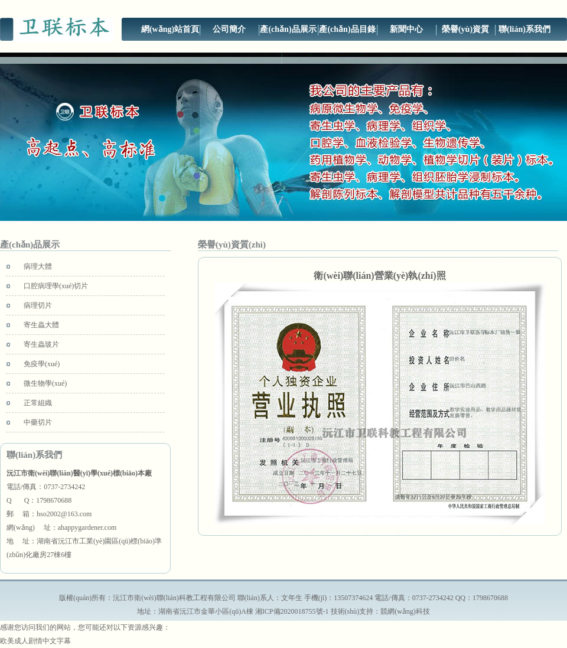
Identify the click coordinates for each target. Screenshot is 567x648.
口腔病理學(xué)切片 (56, 286)
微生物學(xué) (45, 383)
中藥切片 (38, 422)
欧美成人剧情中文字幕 (35, 641)
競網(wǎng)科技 (405, 611)
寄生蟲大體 (41, 325)
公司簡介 (229, 29)
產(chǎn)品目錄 (347, 29)
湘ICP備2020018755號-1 (292, 611)
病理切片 (38, 305)
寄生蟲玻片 (41, 344)
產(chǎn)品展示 (288, 29)
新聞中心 (406, 29)
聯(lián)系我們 (524, 29)
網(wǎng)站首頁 (170, 29)
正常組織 (38, 403)
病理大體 (38, 266)
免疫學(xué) (42, 364)
